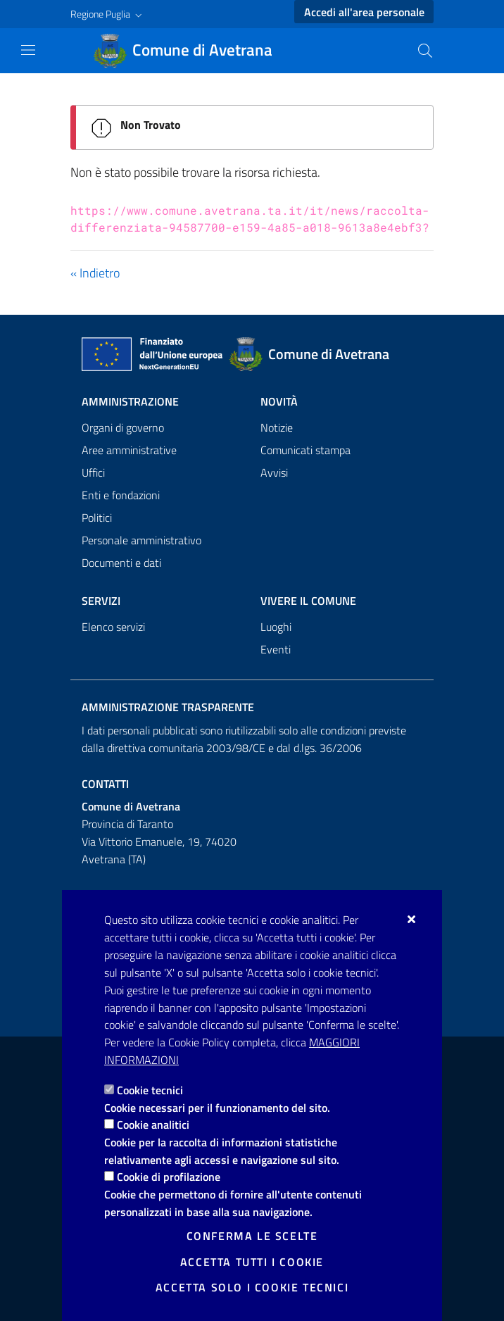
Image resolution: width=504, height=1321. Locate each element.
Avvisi (274, 472)
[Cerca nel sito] (425, 50)
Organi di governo (123, 427)
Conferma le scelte (252, 1235)
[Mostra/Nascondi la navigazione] (28, 50)
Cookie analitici (153, 1124)
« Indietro (95, 272)
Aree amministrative (129, 450)
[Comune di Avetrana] (191, 51)
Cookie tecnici (150, 1090)
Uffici (93, 472)
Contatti (105, 783)
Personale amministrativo (141, 540)
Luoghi (275, 626)
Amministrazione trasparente (168, 707)
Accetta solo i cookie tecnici (252, 1287)
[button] (107, 14)
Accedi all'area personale (364, 12)
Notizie (276, 427)
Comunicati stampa (305, 450)
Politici (97, 517)
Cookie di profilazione (168, 1176)
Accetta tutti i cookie (252, 1261)
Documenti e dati (121, 562)
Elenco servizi (113, 626)
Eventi (275, 649)
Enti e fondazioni (121, 495)
